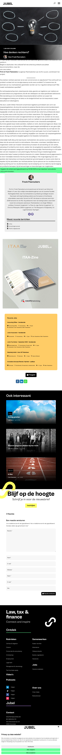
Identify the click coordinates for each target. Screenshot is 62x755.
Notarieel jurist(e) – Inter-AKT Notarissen (18, 352)
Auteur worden (36, 643)
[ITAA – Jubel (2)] (30, 308)
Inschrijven (31, 506)
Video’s (9, 674)
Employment (10, 659)
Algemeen (10, 470)
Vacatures (35, 659)
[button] (59, 2)
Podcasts (10, 680)
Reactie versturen (49, 593)
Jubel (9, 448)
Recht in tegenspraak (14, 228)
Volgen (13, 687)
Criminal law (9, 655)
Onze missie (35, 692)
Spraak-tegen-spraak (14, 226)
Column (13, 48)
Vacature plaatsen (37, 669)
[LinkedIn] (32, 214)
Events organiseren (38, 655)
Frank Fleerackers (18, 57)
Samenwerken (39, 639)
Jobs (34, 665)
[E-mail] (29, 214)
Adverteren (35, 647)
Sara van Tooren (14, 448)
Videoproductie (37, 651)
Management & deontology (14, 666)
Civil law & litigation (12, 643)
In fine (10, 224)
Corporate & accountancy (14, 651)
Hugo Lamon (10, 420)
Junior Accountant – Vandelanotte (16, 332)
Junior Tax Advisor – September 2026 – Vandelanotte (21, 342)
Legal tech (9, 662)
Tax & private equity (12, 670)
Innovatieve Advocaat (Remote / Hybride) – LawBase (21, 361)
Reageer (32, 375)
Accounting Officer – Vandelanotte (16, 322)
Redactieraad (36, 696)
